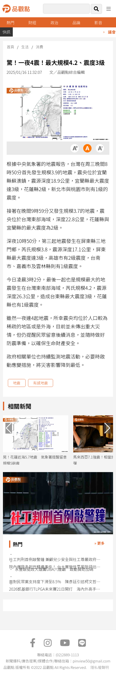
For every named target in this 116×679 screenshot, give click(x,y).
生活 (25, 46)
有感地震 (40, 382)
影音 (98, 22)
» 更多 (99, 543)
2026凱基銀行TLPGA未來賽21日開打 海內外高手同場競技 (55, 589)
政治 (54, 22)
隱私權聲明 (99, 667)
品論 (76, 22)
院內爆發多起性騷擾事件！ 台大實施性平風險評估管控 (55, 567)
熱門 (10, 22)
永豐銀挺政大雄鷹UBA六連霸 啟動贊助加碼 (54, 569)
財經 (32, 22)
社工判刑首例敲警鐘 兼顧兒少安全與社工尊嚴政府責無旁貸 (55, 559)
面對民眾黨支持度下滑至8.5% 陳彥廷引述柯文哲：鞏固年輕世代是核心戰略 (55, 581)
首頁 (10, 46)
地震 (16, 382)
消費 (39, 46)
